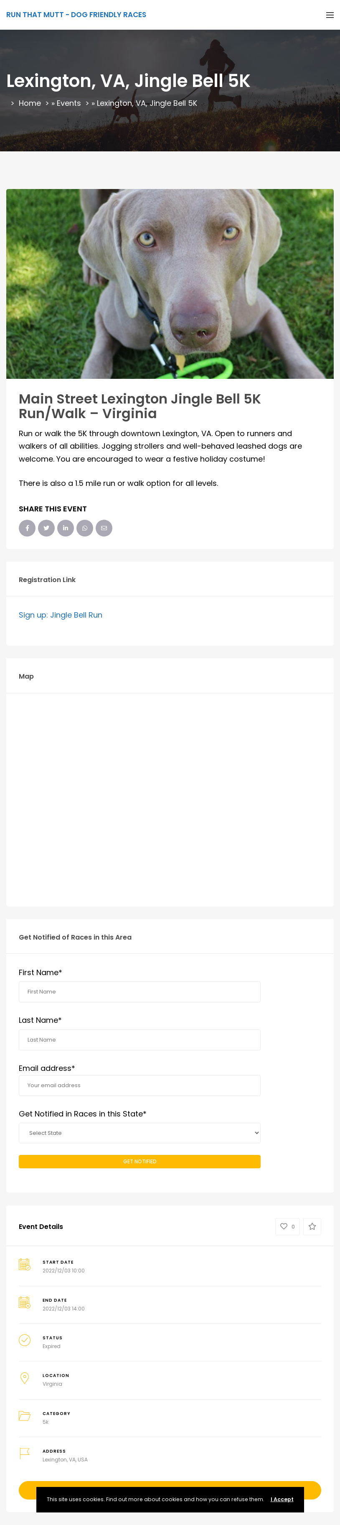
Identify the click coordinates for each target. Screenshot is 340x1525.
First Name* (40, 972)
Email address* (140, 1079)
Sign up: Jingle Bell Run (60, 615)
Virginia (52, 1383)
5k (45, 1421)
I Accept (282, 1499)
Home (30, 103)
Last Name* (40, 1020)
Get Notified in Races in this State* (83, 1114)
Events (69, 103)
